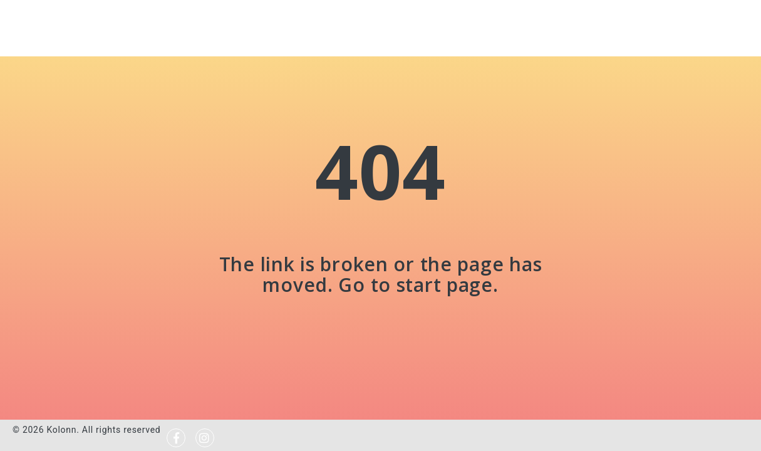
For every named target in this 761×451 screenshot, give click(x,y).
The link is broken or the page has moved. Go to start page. (380, 274)
